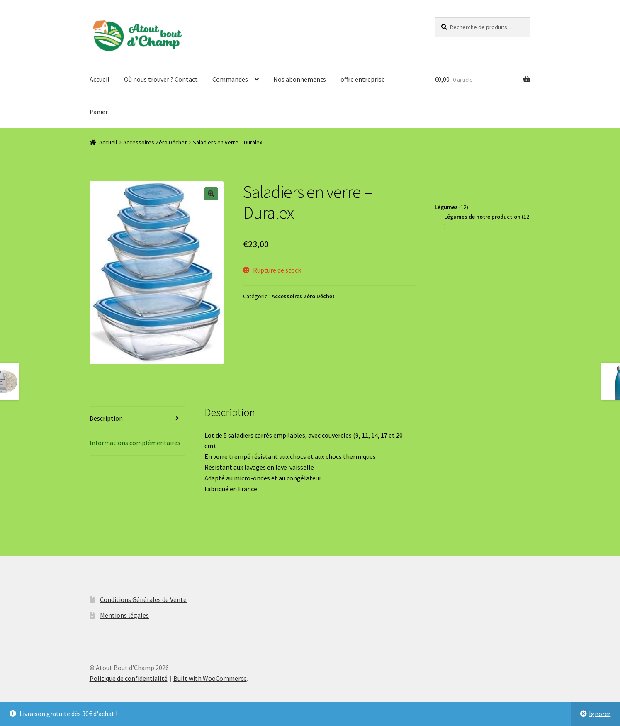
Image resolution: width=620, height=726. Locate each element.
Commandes (230, 79)
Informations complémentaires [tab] (135, 443)
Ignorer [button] (599, 713)
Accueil (99, 79)
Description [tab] (106, 418)
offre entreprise (362, 79)
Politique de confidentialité (129, 678)
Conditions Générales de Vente (143, 599)
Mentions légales (124, 615)
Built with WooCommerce (210, 678)
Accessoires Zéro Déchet (155, 142)
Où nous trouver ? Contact (161, 79)
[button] (211, 193)
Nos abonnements (299, 79)
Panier (99, 111)
